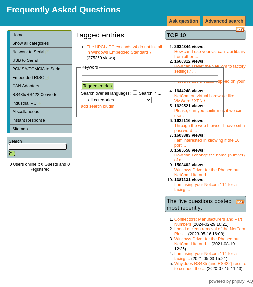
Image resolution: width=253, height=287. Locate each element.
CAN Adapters (25, 86)
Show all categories (30, 43)
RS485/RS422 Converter (35, 94)
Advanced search (224, 21)
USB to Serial (25, 60)
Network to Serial (30, 51)
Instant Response (28, 120)
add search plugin (97, 106)
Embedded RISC (30, 77)
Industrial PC (26, 103)
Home (17, 34)
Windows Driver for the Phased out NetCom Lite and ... (206, 172)
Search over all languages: (106, 93)
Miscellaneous (25, 111)
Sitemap (20, 128)
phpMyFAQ (242, 281)
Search (15, 141)
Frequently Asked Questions (64, 9)
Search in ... (150, 93)
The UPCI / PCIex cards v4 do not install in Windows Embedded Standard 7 (124, 49)
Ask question (183, 21)
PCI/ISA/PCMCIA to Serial (36, 68)
